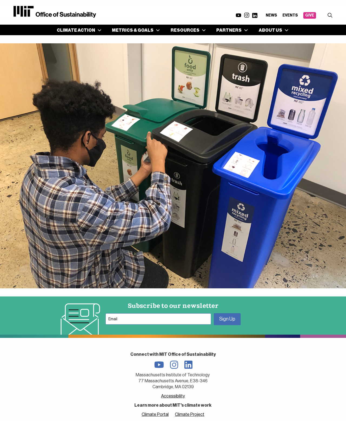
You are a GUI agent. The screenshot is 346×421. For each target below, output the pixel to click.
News (271, 15)
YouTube (238, 15)
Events (290, 15)
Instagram (246, 15)
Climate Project (189, 414)
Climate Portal (155, 414)
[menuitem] (78, 30)
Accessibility (173, 396)
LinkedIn (255, 15)
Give (309, 15)
